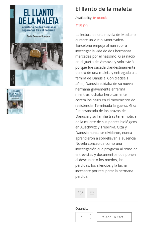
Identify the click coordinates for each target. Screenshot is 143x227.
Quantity (81, 208)
